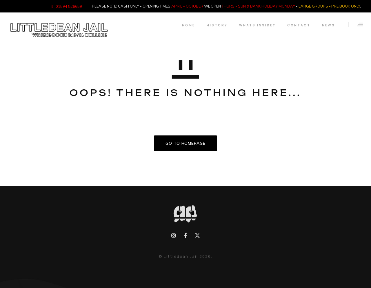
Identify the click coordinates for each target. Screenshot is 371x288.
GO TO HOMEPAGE (185, 143)
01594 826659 (69, 6)
